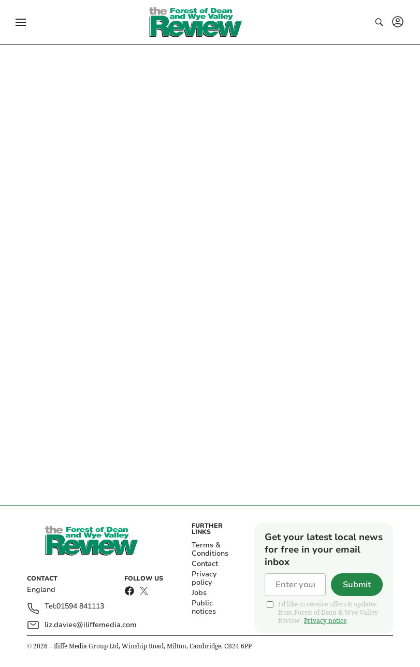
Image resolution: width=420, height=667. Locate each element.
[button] (20, 22)
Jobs (199, 593)
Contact (205, 564)
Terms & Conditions (210, 549)
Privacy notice (325, 621)
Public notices (204, 607)
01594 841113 (80, 606)
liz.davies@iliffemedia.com (91, 625)
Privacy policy (204, 578)
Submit (357, 584)
